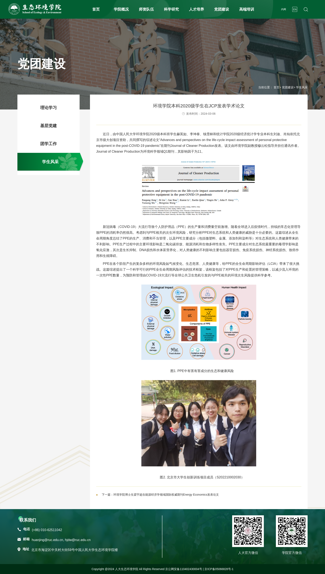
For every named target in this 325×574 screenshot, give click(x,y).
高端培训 (246, 9)
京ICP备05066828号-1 (218, 569)
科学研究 (171, 9)
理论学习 (48, 107)
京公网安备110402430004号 (183, 569)
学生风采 (50, 161)
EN (295, 9)
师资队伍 (146, 9)
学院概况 (121, 9)
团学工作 (48, 143)
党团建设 (221, 9)
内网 (283, 9)
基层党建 (48, 125)
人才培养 (196, 9)
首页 (96, 9)
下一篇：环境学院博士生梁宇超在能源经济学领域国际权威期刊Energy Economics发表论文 (160, 494)
